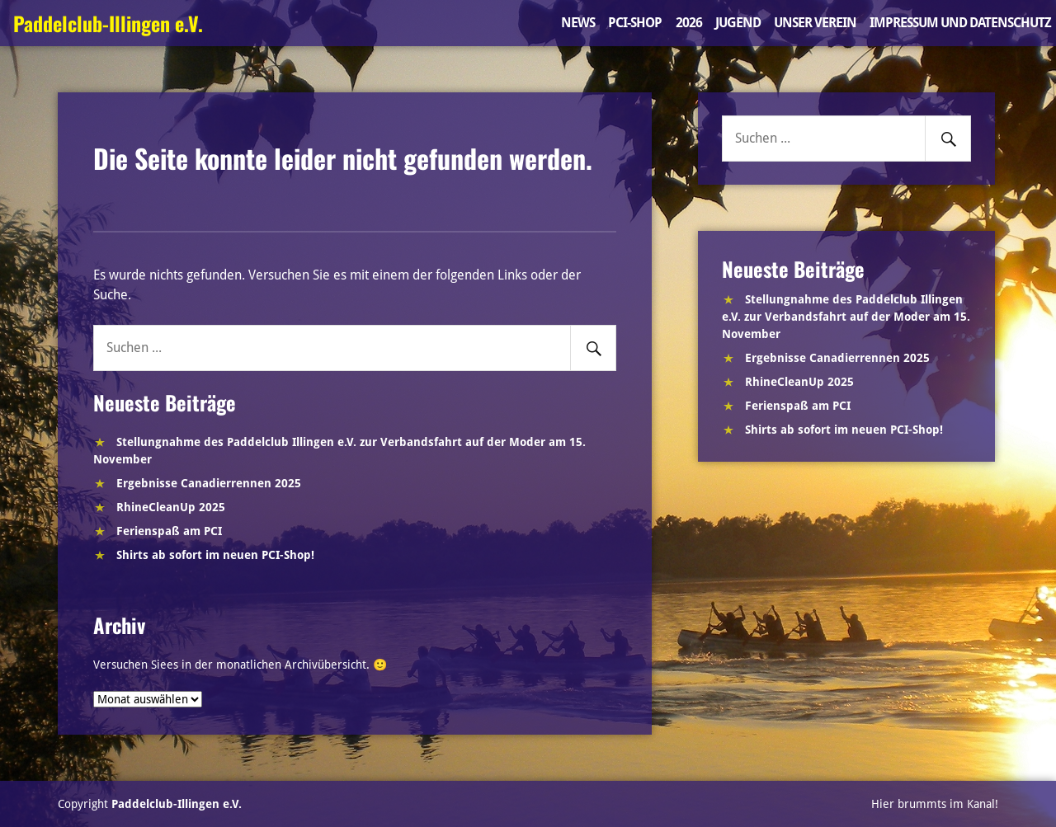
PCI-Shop (635, 23)
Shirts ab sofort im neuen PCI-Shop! (215, 555)
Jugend (738, 23)
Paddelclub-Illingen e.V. (108, 23)
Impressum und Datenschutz (960, 23)
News (578, 23)
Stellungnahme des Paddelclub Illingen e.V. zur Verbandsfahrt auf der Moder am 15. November (846, 317)
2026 (689, 23)
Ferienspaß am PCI (169, 531)
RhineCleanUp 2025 (170, 507)
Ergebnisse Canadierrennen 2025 (208, 483)
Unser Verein (815, 23)
